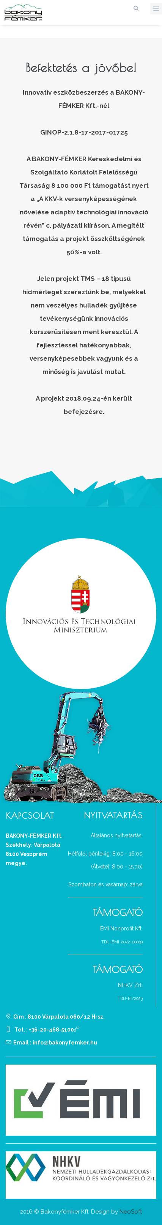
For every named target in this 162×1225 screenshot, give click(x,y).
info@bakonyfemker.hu (65, 1043)
